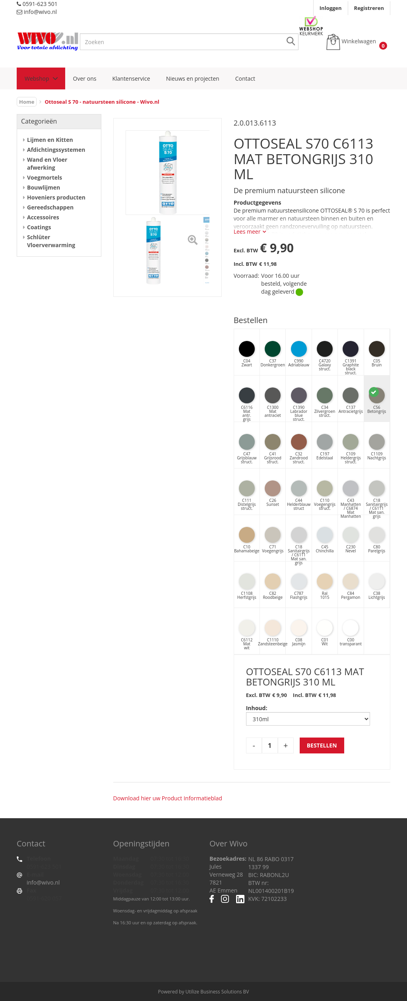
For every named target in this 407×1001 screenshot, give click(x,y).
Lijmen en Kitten (50, 139)
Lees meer (247, 231)
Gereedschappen (50, 207)
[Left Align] (193, 241)
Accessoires (43, 217)
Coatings (39, 227)
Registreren (369, 8)
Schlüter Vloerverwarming (51, 241)
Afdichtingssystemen (56, 149)
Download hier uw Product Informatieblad (167, 798)
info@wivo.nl (43, 882)
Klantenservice (131, 78)
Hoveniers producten (56, 197)
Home (26, 101)
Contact (245, 78)
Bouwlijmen (43, 187)
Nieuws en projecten (192, 78)
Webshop (37, 78)
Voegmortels (44, 177)
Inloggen (331, 8)
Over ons (85, 78)
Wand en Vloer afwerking (47, 163)
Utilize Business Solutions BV (217, 991)
